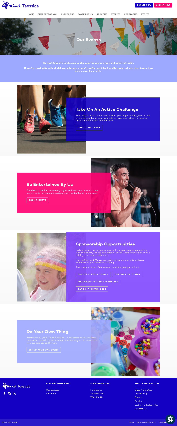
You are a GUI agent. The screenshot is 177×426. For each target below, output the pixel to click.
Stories (115, 14)
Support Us (67, 14)
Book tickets (37, 200)
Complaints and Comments (146, 422)
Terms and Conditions (166, 422)
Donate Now (147, 5)
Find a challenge (89, 127)
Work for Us (85, 14)
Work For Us (96, 397)
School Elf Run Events (93, 274)
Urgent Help (166, 5)
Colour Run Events (127, 274)
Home (31, 14)
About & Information (147, 383)
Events (145, 14)
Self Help (51, 393)
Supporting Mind (100, 383)
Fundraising (96, 390)
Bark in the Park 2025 (92, 289)
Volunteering (96, 393)
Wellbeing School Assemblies (98, 281)
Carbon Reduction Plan (146, 405)
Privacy (131, 422)
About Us (102, 14)
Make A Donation (143, 390)
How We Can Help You (58, 383)
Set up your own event (44, 350)
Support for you (47, 14)
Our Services (52, 390)
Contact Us (130, 14)
